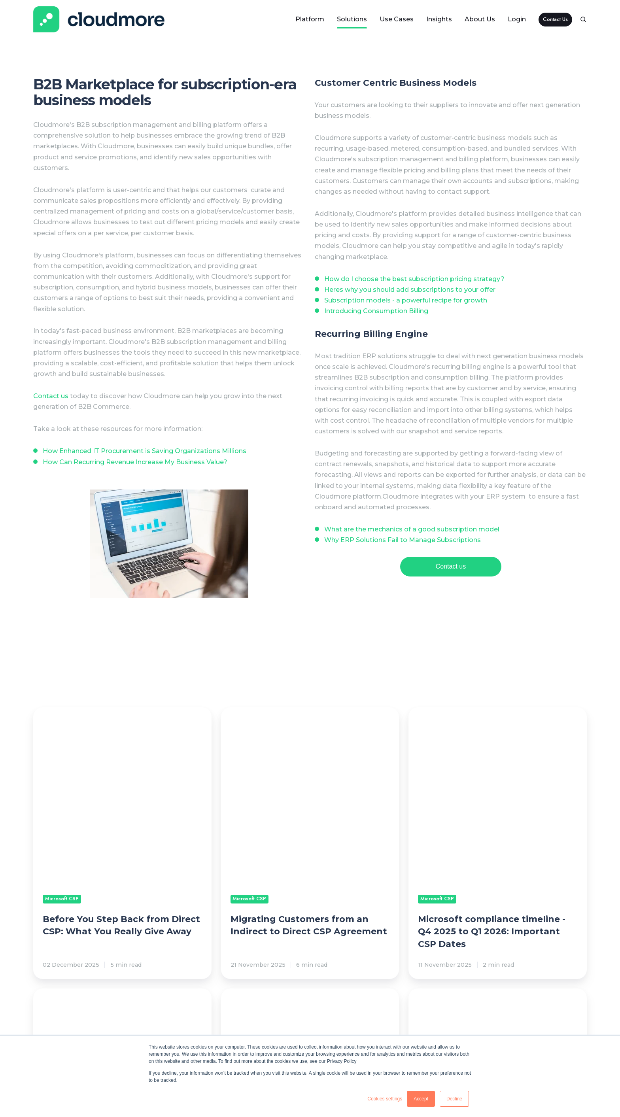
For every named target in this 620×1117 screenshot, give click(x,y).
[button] (583, 19)
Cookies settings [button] (384, 1099)
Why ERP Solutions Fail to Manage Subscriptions (402, 540)
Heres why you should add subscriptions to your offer (409, 289)
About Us (480, 19)
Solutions (352, 19)
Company (522, 1029)
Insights (439, 19)
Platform (309, 19)
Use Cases (397, 19)
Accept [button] (421, 1099)
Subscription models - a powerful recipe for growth (405, 300)
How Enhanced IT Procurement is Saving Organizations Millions (144, 451)
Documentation (347, 1029)
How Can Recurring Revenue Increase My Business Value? (135, 462)
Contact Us (555, 19)
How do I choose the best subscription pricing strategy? (414, 279)
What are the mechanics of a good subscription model (411, 529)
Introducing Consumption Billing (376, 311)
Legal (419, 1029)
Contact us (50, 396)
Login (517, 19)
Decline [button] (454, 1099)
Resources (241, 1029)
